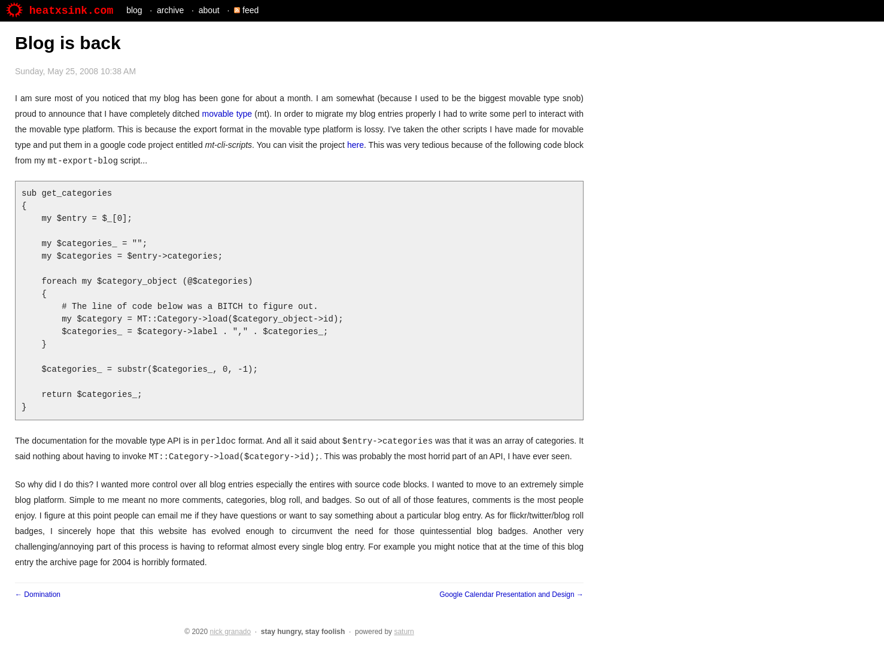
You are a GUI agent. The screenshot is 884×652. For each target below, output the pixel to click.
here (355, 145)
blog (134, 10)
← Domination (37, 594)
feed (246, 10)
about (209, 10)
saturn (404, 631)
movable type (227, 114)
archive (170, 10)
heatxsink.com (59, 11)
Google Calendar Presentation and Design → (511, 594)
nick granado (230, 631)
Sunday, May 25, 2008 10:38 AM (75, 71)
